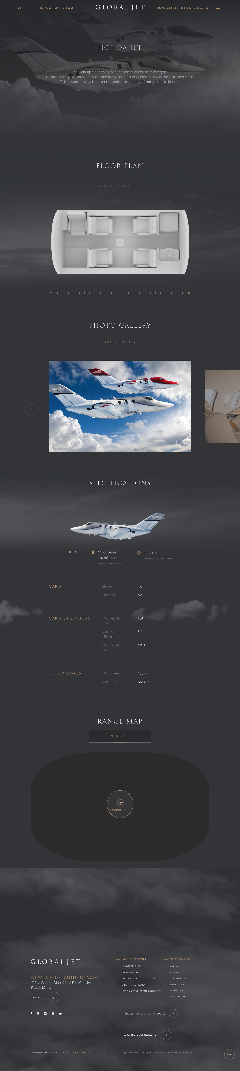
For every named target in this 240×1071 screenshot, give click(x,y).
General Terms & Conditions (167, 1052)
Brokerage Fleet (167, 7)
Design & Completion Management (141, 991)
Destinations (177, 996)
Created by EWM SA (41, 1052)
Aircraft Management (134, 985)
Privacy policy (189, 1052)
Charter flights (131, 966)
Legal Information (130, 1052)
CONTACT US (201, 7)
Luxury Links (177, 990)
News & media (177, 984)
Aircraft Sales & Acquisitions (138, 978)
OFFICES (186, 7)
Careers (174, 972)
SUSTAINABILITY (178, 978)
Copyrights (146, 1052)
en (20, 7)
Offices (174, 966)
